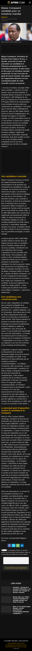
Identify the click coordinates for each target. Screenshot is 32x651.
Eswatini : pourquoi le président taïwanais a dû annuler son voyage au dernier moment (22, 590)
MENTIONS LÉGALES (21, 645)
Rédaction (4, 17)
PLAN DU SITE (21, 643)
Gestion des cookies (21, 646)
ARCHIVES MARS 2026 (10, 646)
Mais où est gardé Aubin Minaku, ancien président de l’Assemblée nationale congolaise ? (21, 610)
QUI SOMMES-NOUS (10, 645)
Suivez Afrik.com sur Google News (16, 568)
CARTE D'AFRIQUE (12, 643)
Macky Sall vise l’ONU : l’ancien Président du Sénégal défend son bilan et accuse (21, 599)
